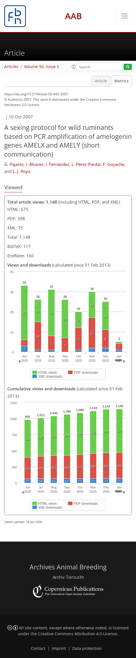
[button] (74, 66)
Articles (11, 66)
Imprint (59, 648)
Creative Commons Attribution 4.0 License (77, 633)
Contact (38, 648)
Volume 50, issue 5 (41, 66)
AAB (73, 16)
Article (101, 81)
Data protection (87, 648)
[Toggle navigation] (124, 16)
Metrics (121, 81)
